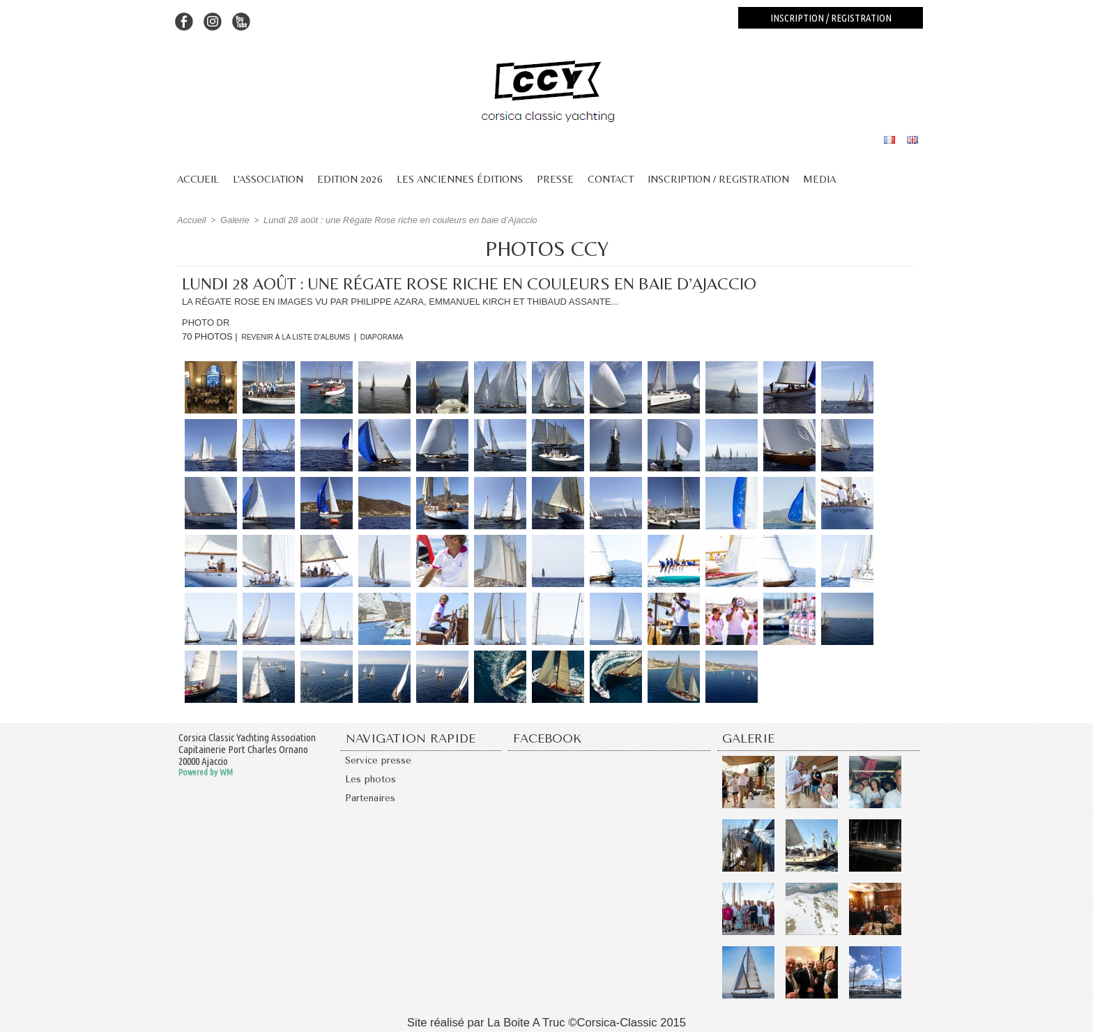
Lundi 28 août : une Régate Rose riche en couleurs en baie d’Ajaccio (386, 220)
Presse (555, 179)
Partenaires (374, 806)
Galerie (231, 220)
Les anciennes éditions (460, 179)
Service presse (382, 761)
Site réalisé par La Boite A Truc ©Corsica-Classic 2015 (546, 1020)
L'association (268, 179)
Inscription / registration (831, 18)
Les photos (373, 783)
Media (819, 179)
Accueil (198, 179)
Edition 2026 (350, 179)
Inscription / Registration (718, 179)
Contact (611, 179)
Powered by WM (205, 771)
